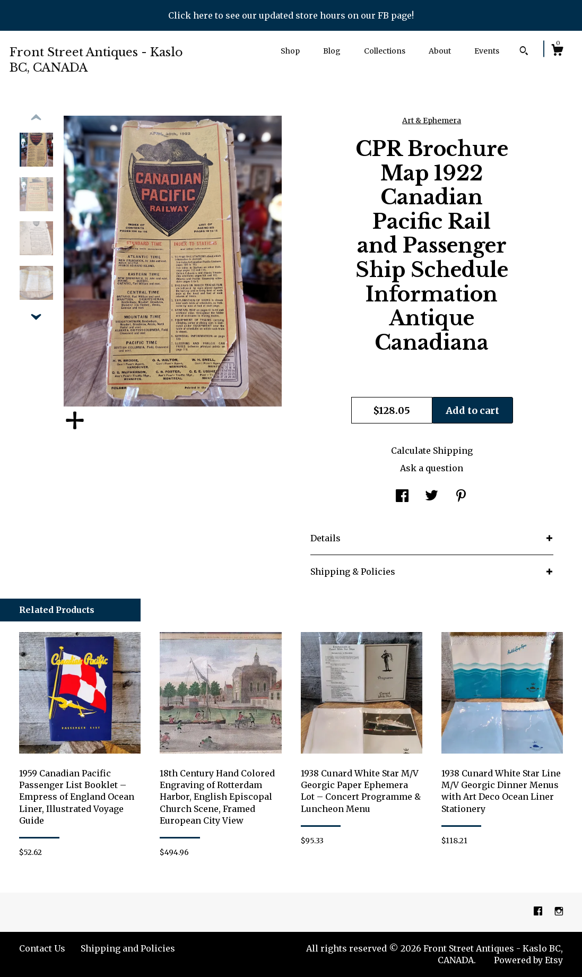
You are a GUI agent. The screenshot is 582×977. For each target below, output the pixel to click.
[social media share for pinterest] (461, 496)
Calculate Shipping (432, 450)
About (440, 51)
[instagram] (559, 911)
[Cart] (557, 51)
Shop (290, 51)
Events (486, 51)
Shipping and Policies (128, 948)
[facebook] (539, 911)
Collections (384, 51)
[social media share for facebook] (402, 496)
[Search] (524, 52)
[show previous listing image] (36, 118)
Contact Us (42, 948)
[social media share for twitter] (431, 496)
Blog (332, 51)
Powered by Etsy (528, 960)
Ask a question (431, 468)
